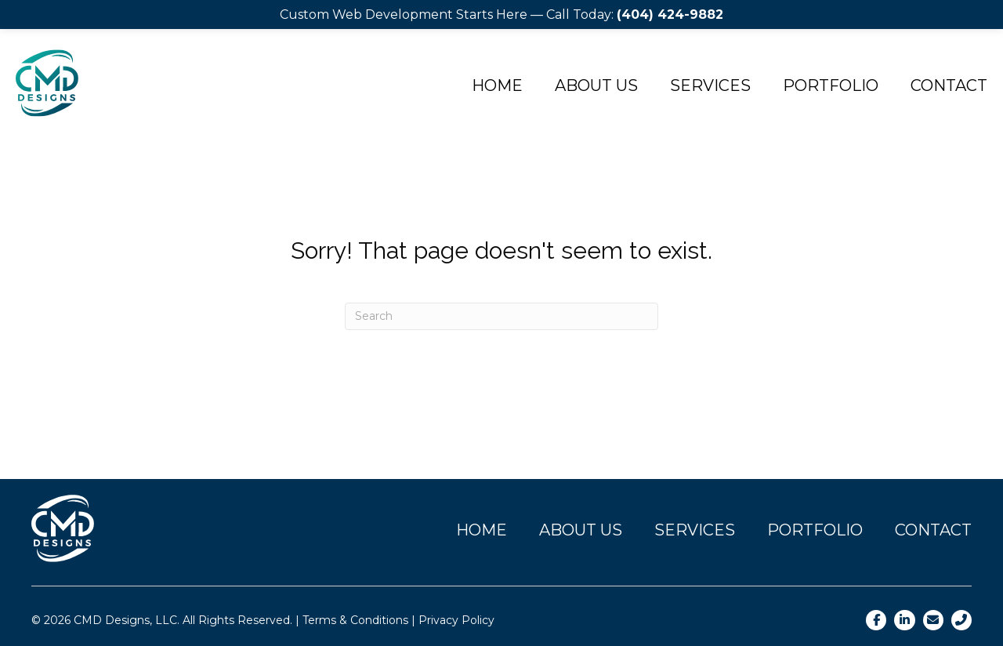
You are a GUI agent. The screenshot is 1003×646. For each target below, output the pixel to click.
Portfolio (830, 85)
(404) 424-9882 (670, 14)
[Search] (501, 316)
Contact (949, 85)
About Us (596, 85)
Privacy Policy (456, 620)
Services (710, 85)
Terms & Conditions (355, 620)
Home (497, 85)
